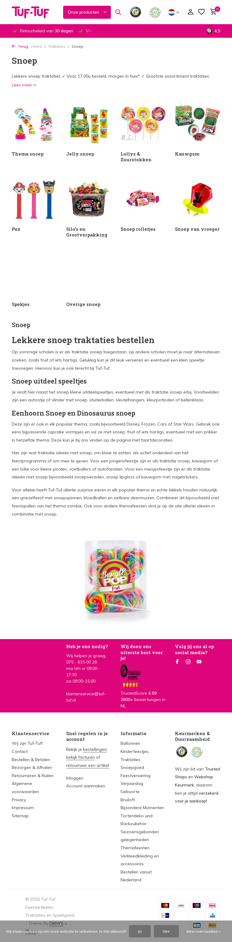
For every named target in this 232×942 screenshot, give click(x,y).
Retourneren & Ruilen (32, 775)
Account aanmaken (85, 786)
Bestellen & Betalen (31, 759)
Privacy (19, 799)
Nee (166, 931)
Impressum (23, 807)
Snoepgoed (132, 767)
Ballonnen (130, 743)
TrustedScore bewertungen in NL (143, 691)
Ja (140, 931)
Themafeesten (135, 847)
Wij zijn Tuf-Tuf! (27, 743)
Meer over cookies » (203, 931)
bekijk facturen (80, 757)
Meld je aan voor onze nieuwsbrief (197, 676)
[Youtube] (199, 662)
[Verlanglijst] (201, 12)
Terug (20, 46)
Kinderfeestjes (135, 751)
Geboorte (130, 791)
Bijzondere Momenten (142, 807)
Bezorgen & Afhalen (32, 767)
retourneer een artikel (87, 765)
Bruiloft (128, 799)
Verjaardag (132, 783)
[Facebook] (177, 662)
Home (38, 46)
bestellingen (95, 749)
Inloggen (74, 778)
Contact (20, 751)
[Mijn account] (190, 12)
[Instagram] (188, 662)
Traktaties (59, 46)
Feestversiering (135, 775)
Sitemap (20, 815)
